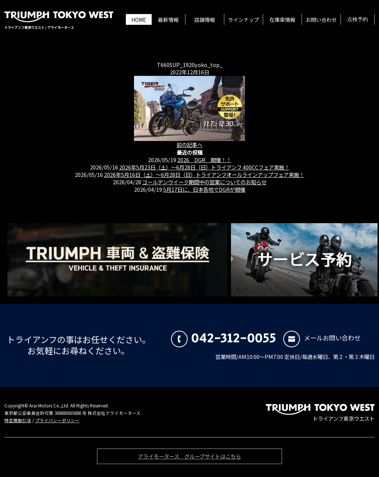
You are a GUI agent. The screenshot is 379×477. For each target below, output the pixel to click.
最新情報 (168, 19)
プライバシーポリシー (57, 420)
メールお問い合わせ (321, 337)
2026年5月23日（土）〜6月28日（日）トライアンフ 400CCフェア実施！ (204, 167)
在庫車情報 (282, 19)
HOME (138, 19)
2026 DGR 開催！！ (204, 160)
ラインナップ (243, 19)
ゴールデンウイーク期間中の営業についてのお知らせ (204, 182)
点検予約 (357, 19)
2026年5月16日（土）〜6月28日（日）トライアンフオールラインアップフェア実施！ (204, 174)
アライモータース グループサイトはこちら (189, 457)
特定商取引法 (17, 420)
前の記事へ (189, 144)
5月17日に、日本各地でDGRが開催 (204, 189)
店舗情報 (204, 19)
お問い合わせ (321, 19)
